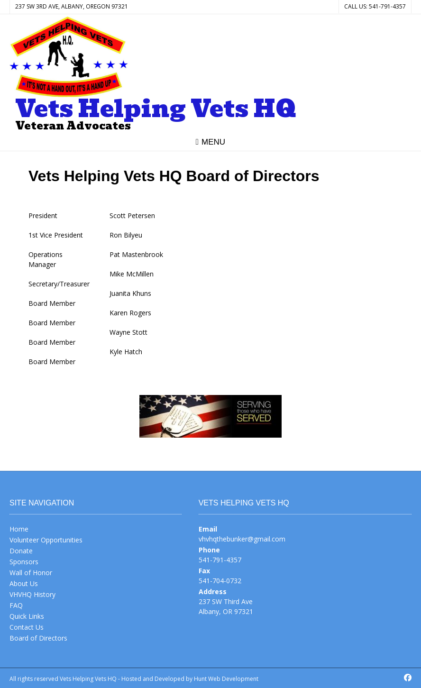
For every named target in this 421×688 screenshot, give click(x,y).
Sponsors (23, 561)
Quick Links (26, 616)
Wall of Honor (30, 572)
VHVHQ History (32, 594)
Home (18, 528)
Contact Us (26, 627)
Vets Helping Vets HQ (155, 109)
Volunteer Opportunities (45, 539)
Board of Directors (38, 637)
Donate (21, 550)
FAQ (16, 605)
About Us (23, 583)
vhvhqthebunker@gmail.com (242, 538)
